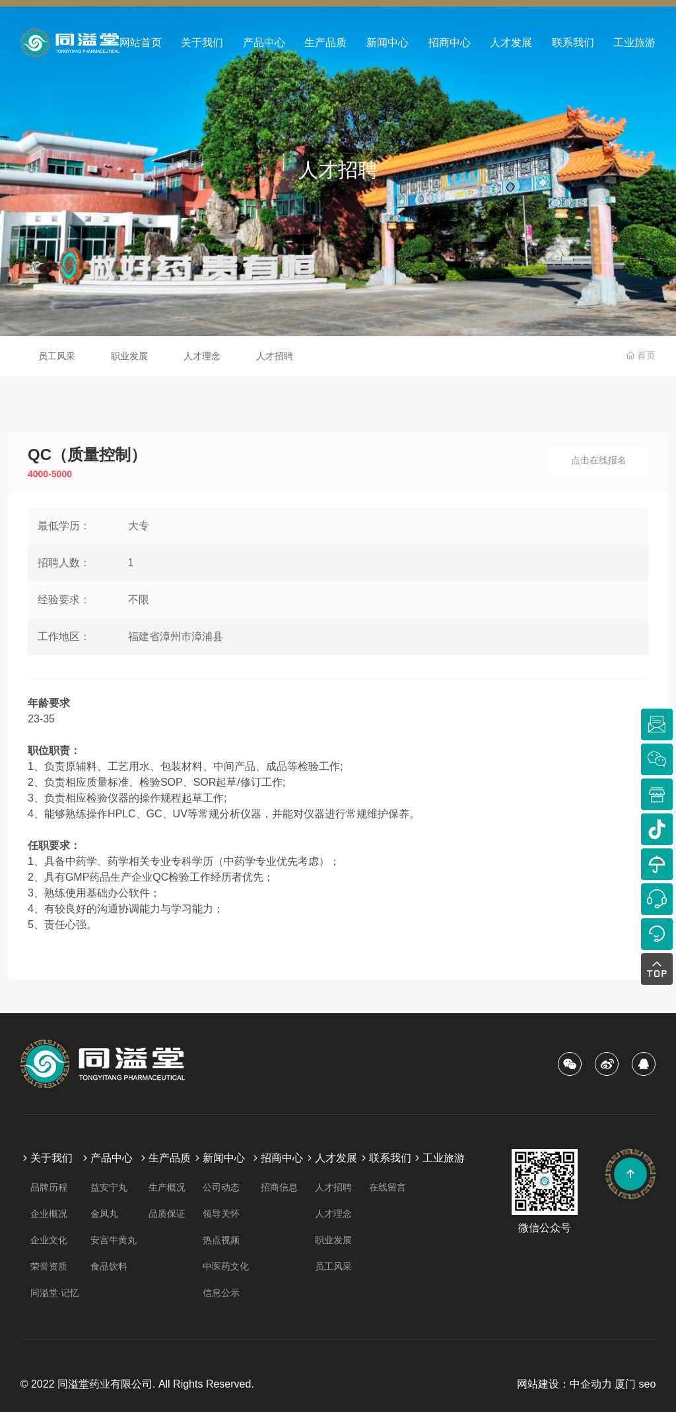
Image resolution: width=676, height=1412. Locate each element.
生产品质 (325, 42)
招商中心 (449, 42)
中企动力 (591, 1384)
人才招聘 (338, 170)
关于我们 (202, 42)
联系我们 (573, 42)
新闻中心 (387, 42)
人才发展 (511, 42)
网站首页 (140, 42)
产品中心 (264, 42)
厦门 (625, 1384)
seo (647, 1384)
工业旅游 (634, 42)
